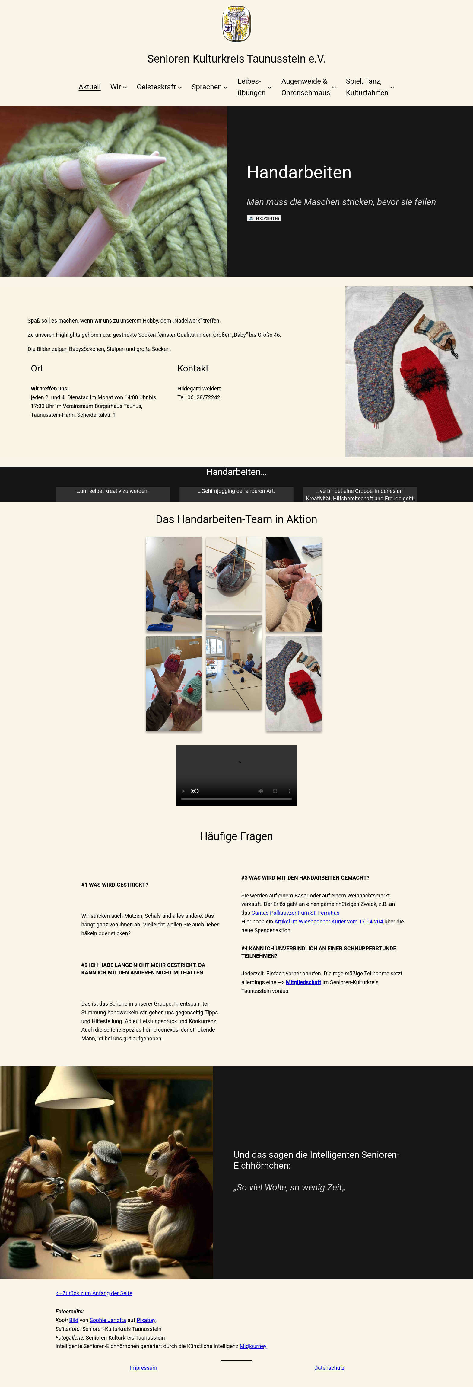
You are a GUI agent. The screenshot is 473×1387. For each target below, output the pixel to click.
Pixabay (146, 1320)
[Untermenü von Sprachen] (210, 87)
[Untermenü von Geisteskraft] (159, 87)
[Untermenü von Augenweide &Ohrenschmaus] (308, 87)
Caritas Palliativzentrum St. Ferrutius (296, 913)
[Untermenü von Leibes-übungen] (255, 87)
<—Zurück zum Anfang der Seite (94, 1293)
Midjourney (253, 1346)
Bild (73, 1320)
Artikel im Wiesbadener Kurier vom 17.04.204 (329, 921)
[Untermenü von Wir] (118, 87)
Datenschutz (329, 1368)
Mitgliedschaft (303, 982)
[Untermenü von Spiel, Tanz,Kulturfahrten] (370, 87)
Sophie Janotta (108, 1320)
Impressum (143, 1368)
